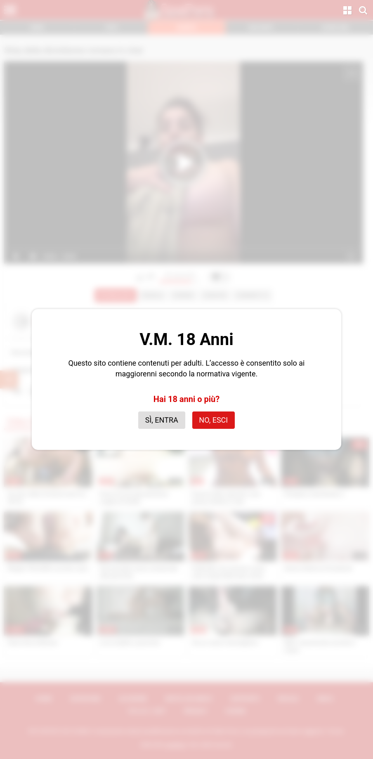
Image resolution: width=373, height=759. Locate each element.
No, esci (213, 420)
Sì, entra (161, 420)
